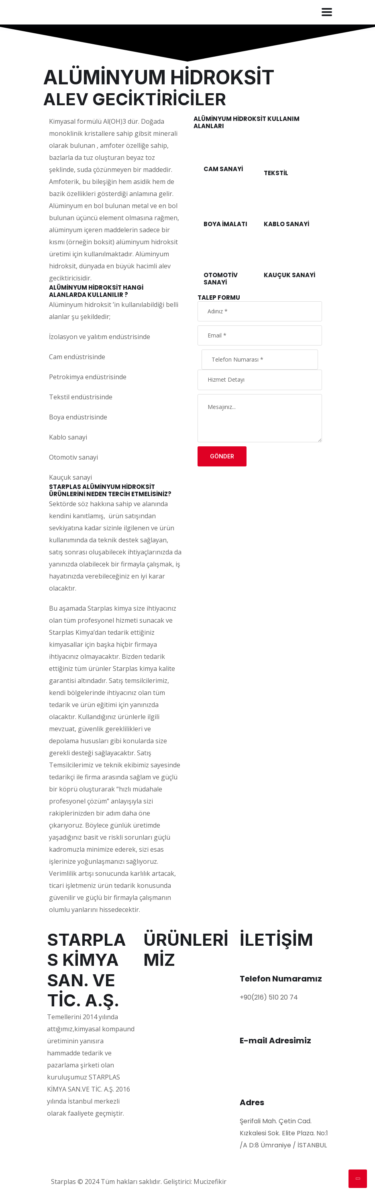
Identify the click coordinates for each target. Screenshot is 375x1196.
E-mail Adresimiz (275, 1040)
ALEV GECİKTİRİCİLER (175, 1026)
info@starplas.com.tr (273, 1059)
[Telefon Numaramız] (250, 960)
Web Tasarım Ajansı (259, 1181)
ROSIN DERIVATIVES (173, 1076)
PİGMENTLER (162, 1001)
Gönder (222, 456)
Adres (252, 1102)
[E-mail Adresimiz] (250, 1022)
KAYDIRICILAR (164, 1013)
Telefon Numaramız (281, 978)
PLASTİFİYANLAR (168, 989)
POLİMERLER (162, 976)
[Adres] (250, 1083)
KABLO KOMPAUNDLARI (179, 1063)
